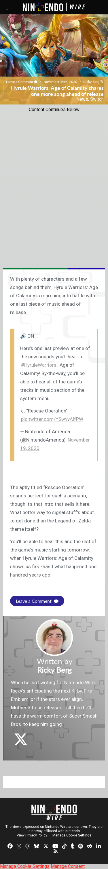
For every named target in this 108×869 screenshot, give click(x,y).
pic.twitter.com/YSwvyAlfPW (52, 419)
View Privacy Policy (32, 835)
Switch (97, 99)
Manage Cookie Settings (71, 835)
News (82, 99)
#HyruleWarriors (38, 365)
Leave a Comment (21, 81)
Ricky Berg (91, 81)
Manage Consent (68, 866)
